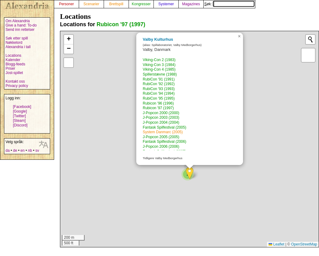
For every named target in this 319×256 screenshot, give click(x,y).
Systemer (166, 4)
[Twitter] (19, 116)
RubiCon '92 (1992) (159, 84)
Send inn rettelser (20, 29)
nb (30, 150)
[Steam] (19, 120)
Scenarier (91, 4)
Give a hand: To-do (21, 25)
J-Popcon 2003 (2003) (161, 117)
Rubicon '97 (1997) (121, 24)
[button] (189, 173)
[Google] (20, 111)
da (8, 150)
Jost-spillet (14, 73)
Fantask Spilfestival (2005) (164, 127)
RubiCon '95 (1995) (159, 98)
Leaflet (276, 244)
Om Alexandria (18, 21)
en (22, 150)
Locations (13, 55)
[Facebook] (22, 107)
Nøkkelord (14, 42)
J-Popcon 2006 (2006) (161, 146)
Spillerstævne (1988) (160, 74)
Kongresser (141, 4)
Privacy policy (17, 86)
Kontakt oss (15, 81)
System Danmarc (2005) (163, 132)
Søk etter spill (17, 38)
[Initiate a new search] (310, 39)
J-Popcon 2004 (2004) (161, 122)
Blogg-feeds (15, 64)
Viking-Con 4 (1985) (159, 69)
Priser (10, 68)
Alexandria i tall (18, 47)
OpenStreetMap (304, 244)
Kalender (13, 60)
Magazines (191, 4)
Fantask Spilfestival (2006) (164, 141)
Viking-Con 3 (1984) (159, 65)
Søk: (229, 4)
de (15, 150)
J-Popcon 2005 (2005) (161, 137)
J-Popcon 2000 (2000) (161, 113)
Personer (66, 4)
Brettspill (116, 4)
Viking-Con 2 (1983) (159, 60)
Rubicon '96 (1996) (158, 103)
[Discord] (20, 125)
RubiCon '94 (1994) (159, 93)
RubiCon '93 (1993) (159, 89)
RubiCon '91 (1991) (159, 79)
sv (37, 150)
